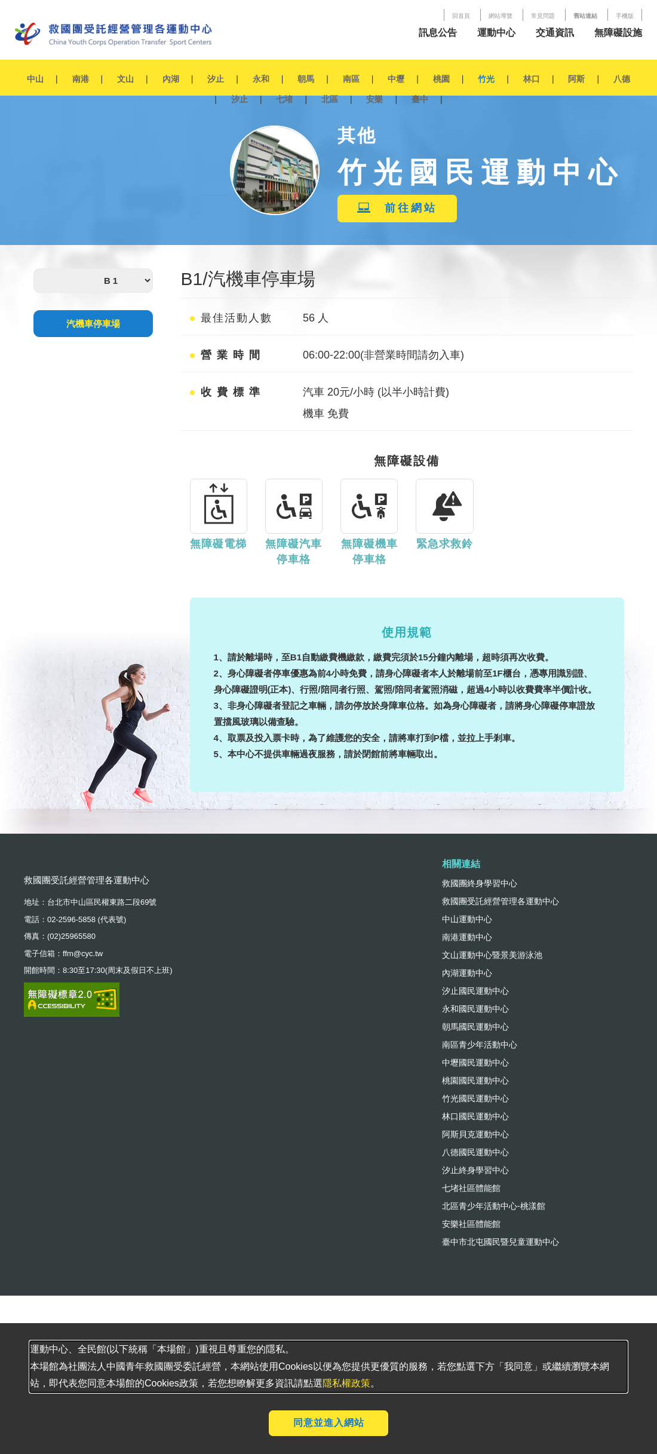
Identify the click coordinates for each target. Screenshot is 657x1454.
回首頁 (461, 16)
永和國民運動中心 (475, 1009)
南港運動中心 (467, 937)
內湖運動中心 (467, 973)
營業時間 (227, 355)
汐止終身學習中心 (475, 1170)
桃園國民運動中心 (475, 1080)
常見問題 (543, 16)
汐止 (215, 79)
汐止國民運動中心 (475, 991)
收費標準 (227, 392)
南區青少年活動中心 (479, 1044)
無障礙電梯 (218, 544)
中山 (35, 79)
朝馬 (305, 79)
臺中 (420, 99)
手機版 (625, 16)
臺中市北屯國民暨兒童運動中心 (500, 1242)
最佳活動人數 (231, 318)
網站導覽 (500, 16)
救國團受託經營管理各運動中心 (500, 901)
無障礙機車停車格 (369, 551)
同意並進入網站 (328, 1423)
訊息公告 (438, 32)
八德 (621, 79)
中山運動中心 (467, 919)
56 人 (315, 318)
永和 (261, 79)
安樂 (374, 99)
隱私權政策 (346, 1383)
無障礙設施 (618, 32)
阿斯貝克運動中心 (475, 1134)
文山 (125, 79)
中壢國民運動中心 (475, 1062)
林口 (531, 79)
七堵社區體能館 (471, 1188)
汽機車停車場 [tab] (93, 324)
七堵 (284, 99)
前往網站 (397, 208)
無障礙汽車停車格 (293, 551)
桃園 (441, 79)
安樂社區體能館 (471, 1224)
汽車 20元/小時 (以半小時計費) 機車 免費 (376, 403)
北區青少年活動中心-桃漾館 (493, 1206)
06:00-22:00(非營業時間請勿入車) (383, 355)
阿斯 (576, 79)
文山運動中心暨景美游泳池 (492, 955)
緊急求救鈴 (444, 544)
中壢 (396, 79)
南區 (351, 79)
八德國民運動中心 (475, 1152)
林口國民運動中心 (475, 1116)
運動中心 (496, 32)
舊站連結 (585, 16)
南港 (80, 79)
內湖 (170, 79)
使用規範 (407, 632)
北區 (329, 99)
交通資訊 (555, 32)
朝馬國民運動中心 (475, 1026)
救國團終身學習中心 (479, 883)
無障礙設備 (407, 460)
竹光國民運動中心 (475, 1098)
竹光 (486, 79)
